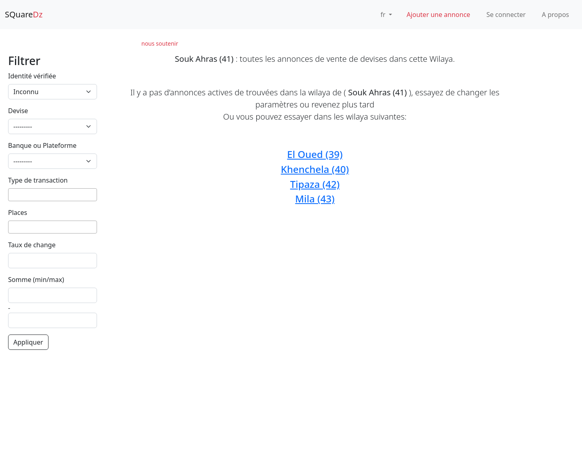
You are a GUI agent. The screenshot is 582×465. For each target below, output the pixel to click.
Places (17, 212)
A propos (555, 14)
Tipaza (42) (315, 184)
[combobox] (52, 194)
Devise (18, 110)
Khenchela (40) (315, 169)
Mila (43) (314, 198)
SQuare (23, 14)
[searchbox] (13, 194)
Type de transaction (38, 180)
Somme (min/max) (36, 279)
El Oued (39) (314, 154)
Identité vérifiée (32, 76)
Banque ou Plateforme (42, 145)
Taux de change (31, 244)
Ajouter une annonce (438, 14)
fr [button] (384, 14)
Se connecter (505, 14)
